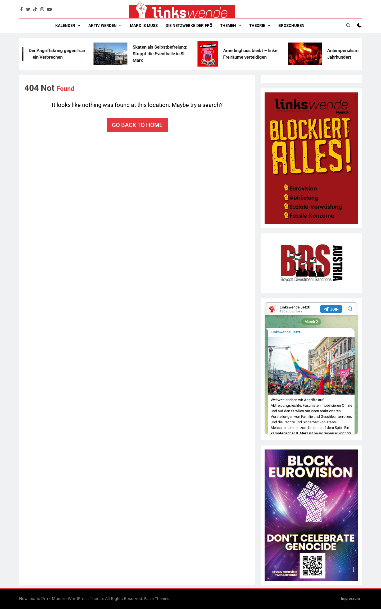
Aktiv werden (102, 25)
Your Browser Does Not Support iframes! (311, 368)
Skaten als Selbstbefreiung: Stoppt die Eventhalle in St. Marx (169, 53)
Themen (228, 25)
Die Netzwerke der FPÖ (189, 25)
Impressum (350, 598)
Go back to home (137, 125)
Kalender (65, 25)
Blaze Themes (156, 598)
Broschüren (291, 25)
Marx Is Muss (144, 25)
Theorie (257, 25)
